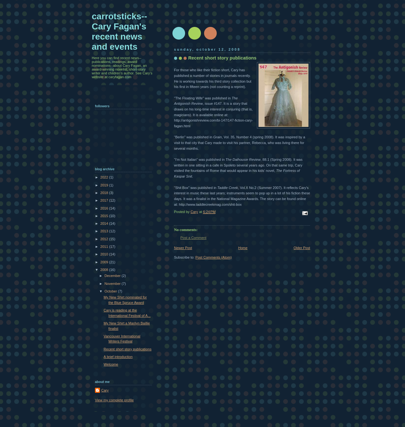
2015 (104, 216)
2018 (104, 193)
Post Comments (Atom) (214, 257)
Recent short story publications (128, 349)
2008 (104, 270)
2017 (104, 200)
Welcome (111, 364)
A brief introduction (118, 357)
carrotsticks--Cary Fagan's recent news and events (119, 31)
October (111, 291)
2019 (104, 185)
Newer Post (183, 248)
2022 (104, 177)
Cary (105, 390)
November (113, 284)
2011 (104, 246)
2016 (104, 208)
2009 (104, 262)
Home (242, 248)
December (113, 276)
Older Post (302, 248)
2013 (104, 231)
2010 (104, 254)
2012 (104, 239)
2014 (104, 223)
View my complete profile (114, 400)
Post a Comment (193, 238)
